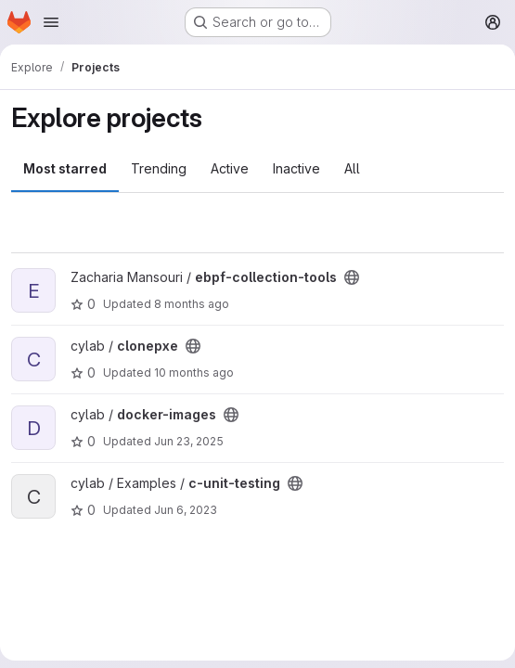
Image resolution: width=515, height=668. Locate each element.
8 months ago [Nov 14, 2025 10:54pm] (191, 304)
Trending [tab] (159, 168)
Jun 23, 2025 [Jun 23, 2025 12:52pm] (189, 441)
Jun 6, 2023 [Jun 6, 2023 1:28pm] (185, 510)
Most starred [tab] (65, 168)
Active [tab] (230, 168)
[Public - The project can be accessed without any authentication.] (351, 277)
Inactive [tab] (296, 168)
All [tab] (352, 168)
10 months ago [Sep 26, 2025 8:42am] (194, 372)
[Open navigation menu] (51, 22)
